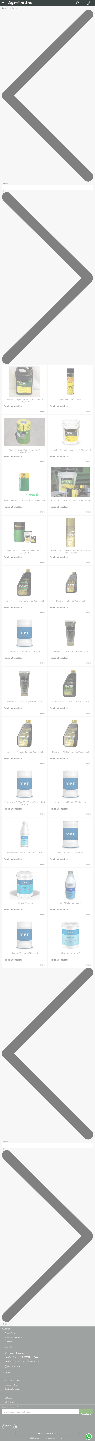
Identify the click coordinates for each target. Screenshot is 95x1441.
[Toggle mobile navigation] (3, 3)
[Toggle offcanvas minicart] (88, 3)
